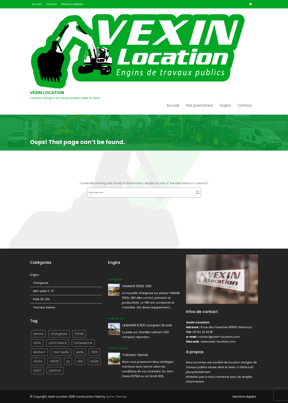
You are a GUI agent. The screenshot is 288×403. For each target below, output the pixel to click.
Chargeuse (41, 283)
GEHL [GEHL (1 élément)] (38, 342)
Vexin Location (47, 92)
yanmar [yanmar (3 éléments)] (55, 369)
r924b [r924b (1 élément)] (38, 360)
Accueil (37, 4)
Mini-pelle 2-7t (44, 291)
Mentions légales (72, 4)
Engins (225, 105)
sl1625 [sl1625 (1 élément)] (54, 360)
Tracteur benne (44, 308)
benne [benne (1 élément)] (39, 333)
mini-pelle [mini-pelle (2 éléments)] (61, 351)
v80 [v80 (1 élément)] (80, 360)
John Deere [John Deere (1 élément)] (58, 342)
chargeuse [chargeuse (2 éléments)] (59, 333)
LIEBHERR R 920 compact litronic (147, 325)
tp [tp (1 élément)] (68, 360)
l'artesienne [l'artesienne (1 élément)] (83, 342)
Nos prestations (199, 105)
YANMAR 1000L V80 (137, 287)
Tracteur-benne (135, 354)
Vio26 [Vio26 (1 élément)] (94, 360)
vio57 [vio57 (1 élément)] (38, 369)
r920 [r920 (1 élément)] (94, 351)
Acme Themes (116, 397)
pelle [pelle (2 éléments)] (79, 351)
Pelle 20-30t (42, 300)
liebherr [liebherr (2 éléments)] (40, 351)
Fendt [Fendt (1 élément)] (78, 333)
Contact (51, 4)
